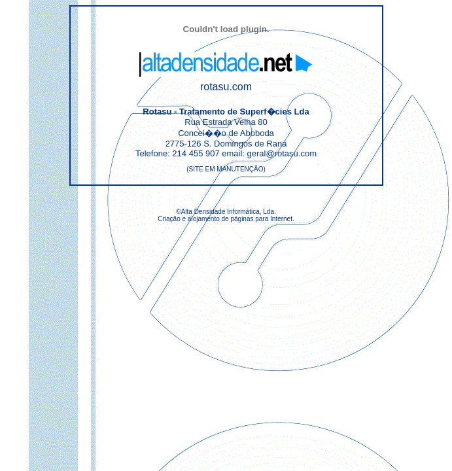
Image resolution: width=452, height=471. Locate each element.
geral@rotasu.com (282, 153)
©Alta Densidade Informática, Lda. (225, 211)
